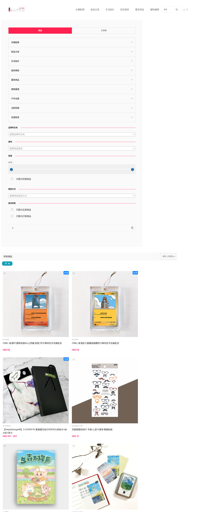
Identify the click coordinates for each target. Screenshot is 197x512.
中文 (161, 433)
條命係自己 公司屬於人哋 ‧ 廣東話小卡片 (179, 208)
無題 (84, 202)
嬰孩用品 (135, 5)
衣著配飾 (76, 5)
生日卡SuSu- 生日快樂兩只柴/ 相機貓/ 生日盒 (64, 330)
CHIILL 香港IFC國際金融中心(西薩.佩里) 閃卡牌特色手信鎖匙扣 (64, 66)
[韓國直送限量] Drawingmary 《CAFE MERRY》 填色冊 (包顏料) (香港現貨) (179, 381)
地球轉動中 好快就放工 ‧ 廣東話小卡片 (93, 282)
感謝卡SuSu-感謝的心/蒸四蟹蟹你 (121, 330)
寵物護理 (150, 5)
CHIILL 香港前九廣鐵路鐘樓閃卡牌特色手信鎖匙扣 (92, 64)
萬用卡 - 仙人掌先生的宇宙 (150, 158)
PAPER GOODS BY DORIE (121, 202)
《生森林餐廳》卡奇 (176, 62)
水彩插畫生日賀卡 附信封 (179, 110)
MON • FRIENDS (118, 277)
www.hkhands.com (156, 477)
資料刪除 (79, 468)
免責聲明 (58, 468)
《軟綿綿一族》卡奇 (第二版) (179, 160)
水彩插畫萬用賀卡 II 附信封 (93, 110)
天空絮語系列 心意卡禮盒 (64, 110)
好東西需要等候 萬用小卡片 (121, 208)
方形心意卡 (114, 280)
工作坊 (34, 19)
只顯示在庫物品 (16, 198)
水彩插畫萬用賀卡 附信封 (121, 110)
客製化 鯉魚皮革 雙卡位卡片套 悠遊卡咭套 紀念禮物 (150, 378)
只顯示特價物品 (16, 167)
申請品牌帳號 (111, 481)
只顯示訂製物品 (16, 204)
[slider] (7, 157)
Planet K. (172, 373)
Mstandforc (59, 107)
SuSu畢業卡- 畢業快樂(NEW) (148, 330)
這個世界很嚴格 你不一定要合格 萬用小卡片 (150, 208)
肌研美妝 (121, 5)
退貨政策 (79, 464)
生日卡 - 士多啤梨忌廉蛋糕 (122, 158)
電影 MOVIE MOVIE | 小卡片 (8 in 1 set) (93, 208)
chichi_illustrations (90, 373)
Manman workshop (148, 373)
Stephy (114, 59)
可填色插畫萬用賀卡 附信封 (150, 112)
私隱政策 (79, 461)
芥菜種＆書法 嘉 (60, 325)
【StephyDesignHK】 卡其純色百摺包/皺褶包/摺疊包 (179, 282)
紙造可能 (57, 277)
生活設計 (106, 5)
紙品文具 (91, 5)
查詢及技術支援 (156, 462)
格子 (170, 59)
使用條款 (58, 461)
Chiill (56, 59)
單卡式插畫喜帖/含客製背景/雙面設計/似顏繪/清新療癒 (93, 379)
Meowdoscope (89, 155)
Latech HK (144, 59)
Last (132, 419)
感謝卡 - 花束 (87, 158)
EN (167, 433)
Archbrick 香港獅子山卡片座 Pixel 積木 (64, 160)
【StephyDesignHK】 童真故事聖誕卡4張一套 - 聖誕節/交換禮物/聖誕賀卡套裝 (150, 284)
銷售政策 (58, 464)
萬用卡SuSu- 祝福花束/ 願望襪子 (93, 330)
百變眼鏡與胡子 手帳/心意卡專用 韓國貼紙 (150, 64)
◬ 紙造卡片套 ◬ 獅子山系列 (64, 282)
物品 (14, 19)
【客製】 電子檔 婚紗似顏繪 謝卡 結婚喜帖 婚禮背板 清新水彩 (121, 379)
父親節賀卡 (57, 376)
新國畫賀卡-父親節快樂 (178, 328)
